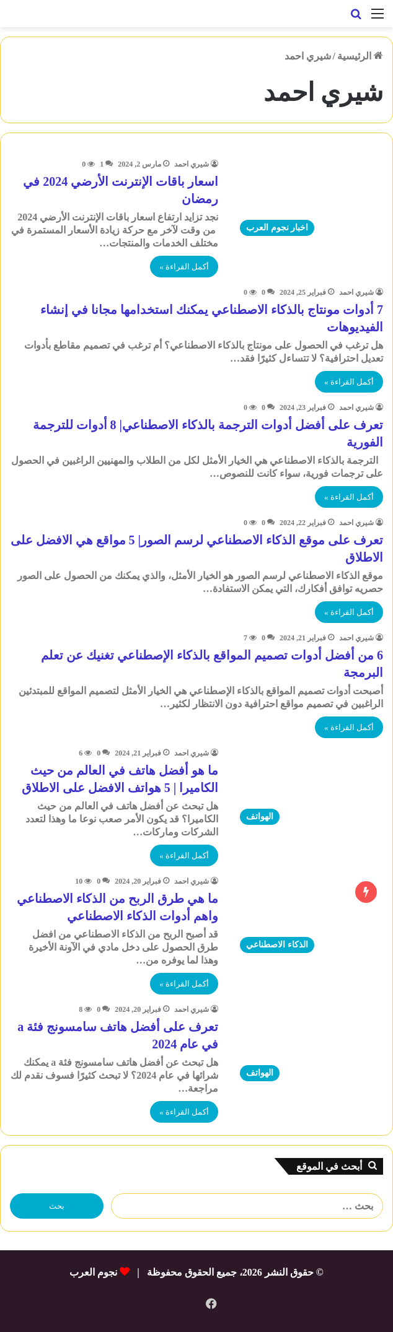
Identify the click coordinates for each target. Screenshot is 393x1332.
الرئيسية (360, 56)
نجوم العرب (93, 1272)
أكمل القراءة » (184, 266)
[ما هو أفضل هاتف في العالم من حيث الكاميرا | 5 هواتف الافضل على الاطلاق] (308, 789)
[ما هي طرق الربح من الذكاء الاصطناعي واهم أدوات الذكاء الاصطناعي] (308, 917)
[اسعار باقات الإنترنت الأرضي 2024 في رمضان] (308, 200)
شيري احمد (191, 164)
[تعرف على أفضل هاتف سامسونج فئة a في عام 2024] (308, 1045)
